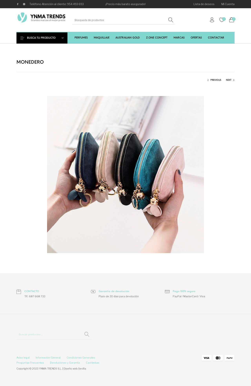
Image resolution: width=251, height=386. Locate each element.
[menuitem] (204, 4)
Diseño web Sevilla (75, 368)
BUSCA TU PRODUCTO (44, 38)
